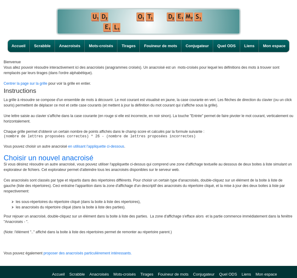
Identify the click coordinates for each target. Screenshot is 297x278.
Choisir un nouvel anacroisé (48, 159)
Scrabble (42, 46)
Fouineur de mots (160, 46)
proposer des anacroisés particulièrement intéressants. (87, 254)
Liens (249, 46)
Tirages (128, 46)
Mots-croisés (101, 46)
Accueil (18, 46)
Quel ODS (226, 46)
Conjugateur (197, 46)
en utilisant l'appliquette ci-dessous (96, 147)
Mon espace (274, 46)
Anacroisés (69, 46)
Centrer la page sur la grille (25, 83)
